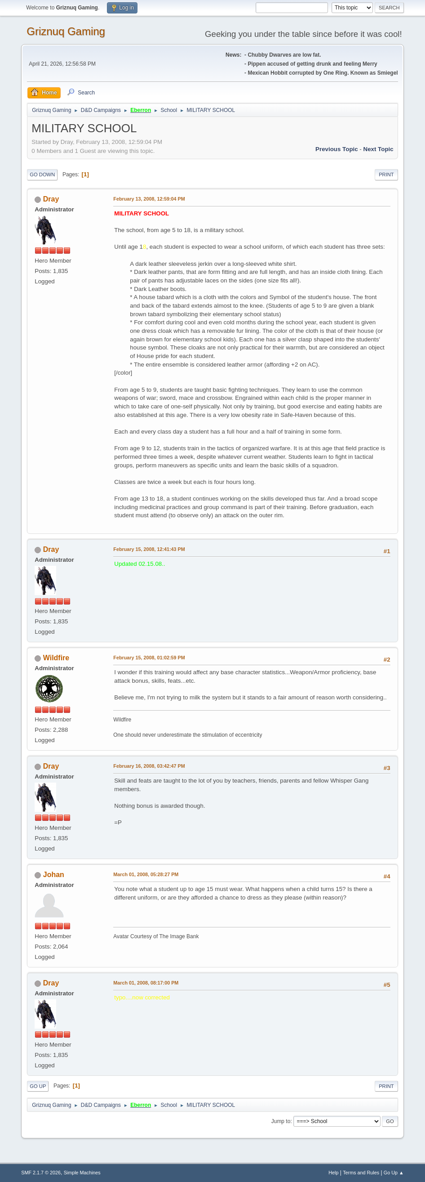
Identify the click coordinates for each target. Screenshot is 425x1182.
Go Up (38, 1086)
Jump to (281, 1121)
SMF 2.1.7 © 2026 (41, 1172)
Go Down (42, 174)
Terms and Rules (361, 1172)
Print (386, 174)
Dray (51, 199)
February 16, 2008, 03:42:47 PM (149, 766)
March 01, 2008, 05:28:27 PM (145, 874)
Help (333, 1172)
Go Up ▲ (394, 1172)
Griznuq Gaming (66, 31)
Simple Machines (82, 1172)
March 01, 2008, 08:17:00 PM (145, 982)
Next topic (378, 149)
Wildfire (56, 658)
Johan (53, 874)
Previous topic (336, 149)
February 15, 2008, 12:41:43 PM (149, 549)
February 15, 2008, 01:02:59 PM (149, 657)
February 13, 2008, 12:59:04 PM (149, 198)
